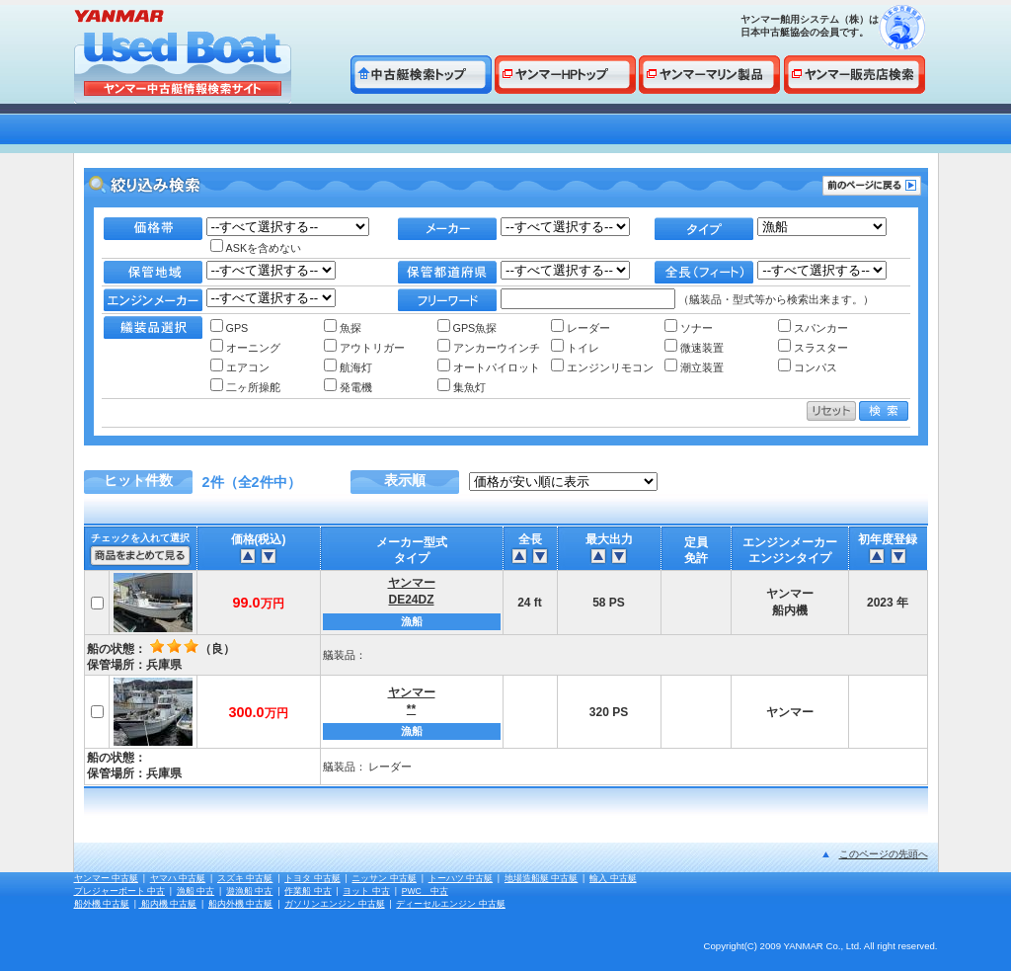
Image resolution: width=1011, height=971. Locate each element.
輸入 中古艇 (612, 878)
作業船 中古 (307, 891)
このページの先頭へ (883, 854)
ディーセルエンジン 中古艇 (450, 904)
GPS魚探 (467, 328)
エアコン (240, 367)
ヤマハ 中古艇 (177, 878)
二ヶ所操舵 (245, 387)
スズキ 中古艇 (244, 878)
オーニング (245, 348)
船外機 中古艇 (101, 904)
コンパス (807, 367)
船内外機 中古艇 (240, 904)
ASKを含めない (256, 248)
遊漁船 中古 (249, 891)
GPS (229, 328)
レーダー (580, 328)
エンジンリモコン (602, 367)
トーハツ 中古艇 (460, 878)
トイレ (575, 348)
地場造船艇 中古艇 (541, 878)
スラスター (813, 348)
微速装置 (694, 348)
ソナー (688, 328)
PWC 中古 (425, 891)
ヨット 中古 (366, 891)
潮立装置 (694, 367)
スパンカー (813, 328)
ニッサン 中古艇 (383, 878)
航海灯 (348, 367)
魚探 (342, 328)
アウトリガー (364, 348)
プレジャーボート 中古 (119, 891)
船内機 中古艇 (167, 904)
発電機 (348, 387)
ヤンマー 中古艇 (106, 878)
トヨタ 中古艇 (312, 878)
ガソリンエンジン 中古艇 (334, 904)
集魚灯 (461, 387)
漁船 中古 (195, 891)
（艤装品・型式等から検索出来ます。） (687, 299)
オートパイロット (488, 367)
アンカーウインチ (488, 348)
